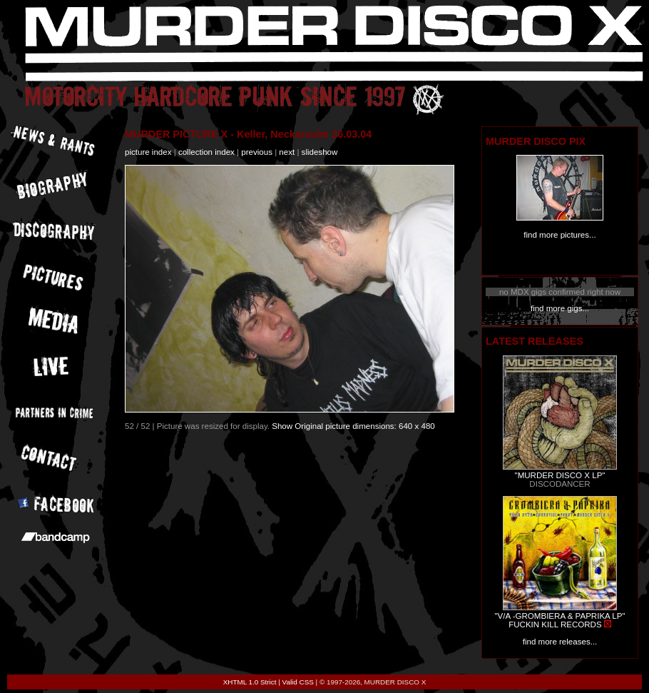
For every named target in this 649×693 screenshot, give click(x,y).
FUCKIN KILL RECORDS (555, 624)
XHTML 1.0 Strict (250, 682)
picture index (148, 152)
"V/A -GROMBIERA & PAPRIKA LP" (559, 616)
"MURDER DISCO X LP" (560, 475)
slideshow (320, 152)
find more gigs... (560, 308)
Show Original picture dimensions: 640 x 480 (353, 426)
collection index (206, 152)
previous (256, 152)
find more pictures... (559, 235)
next (287, 152)
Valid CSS (298, 682)
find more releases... (560, 641)
